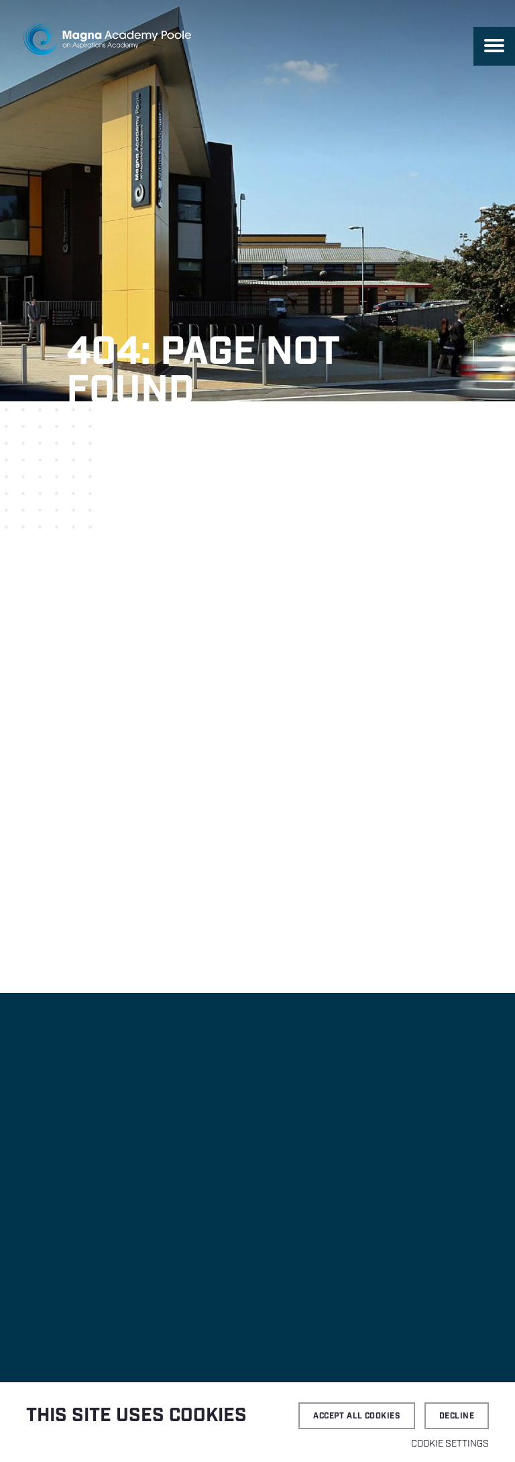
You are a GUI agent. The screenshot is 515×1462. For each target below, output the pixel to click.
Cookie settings (450, 1444)
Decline (456, 1416)
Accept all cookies (356, 1416)
